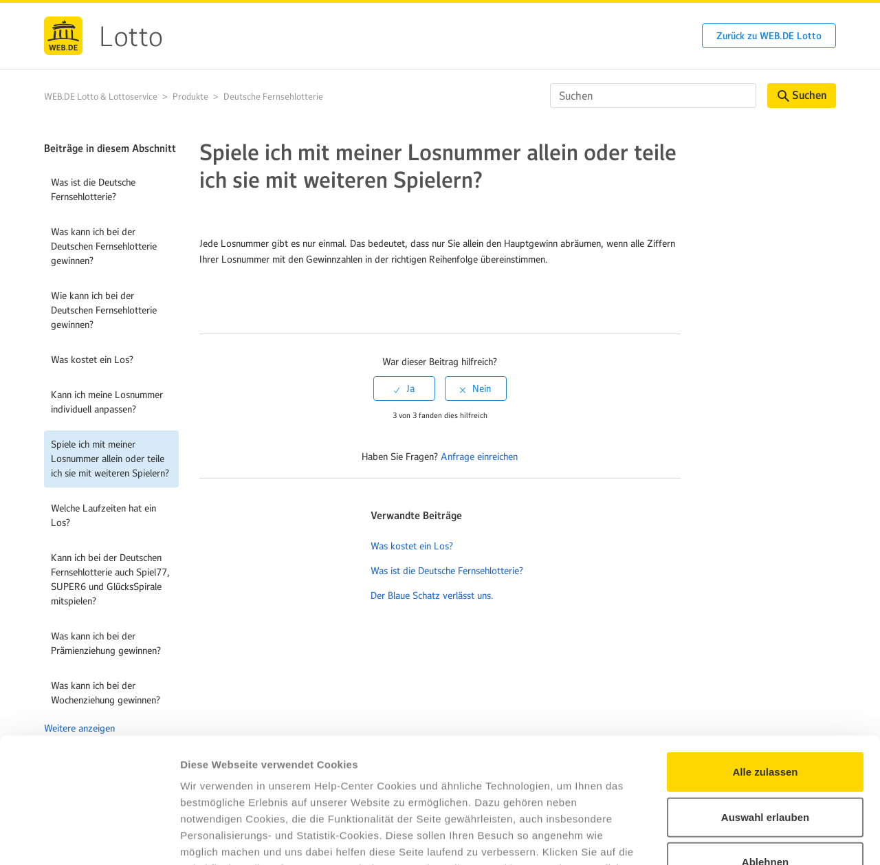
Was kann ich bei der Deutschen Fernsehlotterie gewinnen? (104, 246)
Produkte (190, 96)
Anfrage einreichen (479, 456)
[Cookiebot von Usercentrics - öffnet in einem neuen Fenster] (89, 838)
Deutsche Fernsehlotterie (273, 96)
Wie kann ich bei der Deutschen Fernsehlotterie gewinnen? (104, 310)
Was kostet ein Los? (92, 359)
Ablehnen (765, 745)
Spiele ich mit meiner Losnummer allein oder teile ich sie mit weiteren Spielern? (110, 458)
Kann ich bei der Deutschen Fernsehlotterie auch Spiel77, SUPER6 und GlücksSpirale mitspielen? (110, 579)
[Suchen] (653, 95)
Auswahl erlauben (765, 699)
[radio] (404, 388)
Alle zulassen (765, 655)
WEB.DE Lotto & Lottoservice (100, 96)
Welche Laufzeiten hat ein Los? (103, 515)
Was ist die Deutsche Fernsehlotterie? (93, 189)
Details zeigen (731, 838)
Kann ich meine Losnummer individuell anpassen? (107, 401)
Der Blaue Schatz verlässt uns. (432, 595)
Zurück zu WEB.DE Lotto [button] (769, 36)
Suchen (802, 95)
